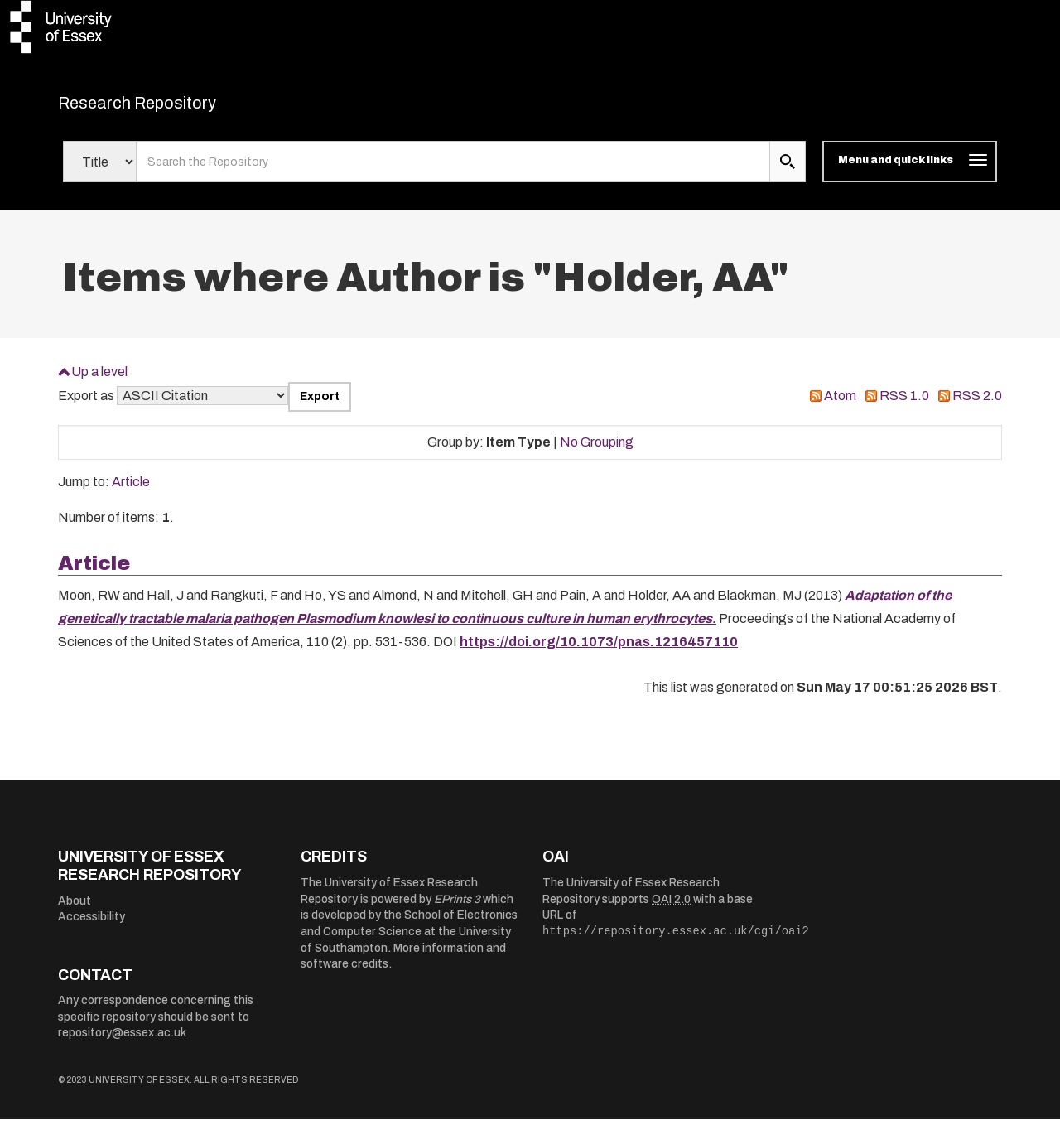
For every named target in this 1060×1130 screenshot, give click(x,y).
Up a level (99, 381)
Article (131, 492)
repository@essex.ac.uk (122, 1043)
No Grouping (597, 452)
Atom (840, 406)
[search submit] (787, 172)
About (74, 911)
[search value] (453, 172)
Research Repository (174, 107)
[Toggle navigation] (909, 172)
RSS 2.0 (977, 406)
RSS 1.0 (904, 406)
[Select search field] (100, 172)
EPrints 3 (457, 909)
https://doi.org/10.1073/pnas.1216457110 (599, 652)
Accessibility (91, 927)
